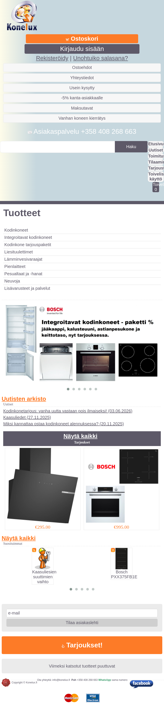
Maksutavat (82, 108)
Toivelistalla (156, 187)
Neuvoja (12, 281)
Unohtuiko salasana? (100, 58)
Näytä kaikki (80, 436)
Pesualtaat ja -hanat (23, 273)
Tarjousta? (156, 168)
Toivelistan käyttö (156, 176)
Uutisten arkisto (24, 399)
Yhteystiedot (82, 77)
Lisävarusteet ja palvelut (27, 288)
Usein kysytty (82, 87)
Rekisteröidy (52, 58)
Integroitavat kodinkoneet (28, 237)
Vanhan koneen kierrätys (82, 118)
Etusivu (156, 143)
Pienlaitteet (14, 266)
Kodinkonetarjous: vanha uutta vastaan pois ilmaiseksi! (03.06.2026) (67, 411)
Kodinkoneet (16, 230)
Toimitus (156, 156)
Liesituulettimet (18, 252)
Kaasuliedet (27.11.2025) (27, 417)
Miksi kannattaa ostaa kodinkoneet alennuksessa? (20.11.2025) (63, 423)
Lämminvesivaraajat (23, 259)
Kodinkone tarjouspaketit (27, 244)
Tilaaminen (156, 162)
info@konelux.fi (61, 679)
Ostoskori (82, 38)
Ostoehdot (82, 67)
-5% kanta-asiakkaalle (82, 97)
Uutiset (156, 150)
